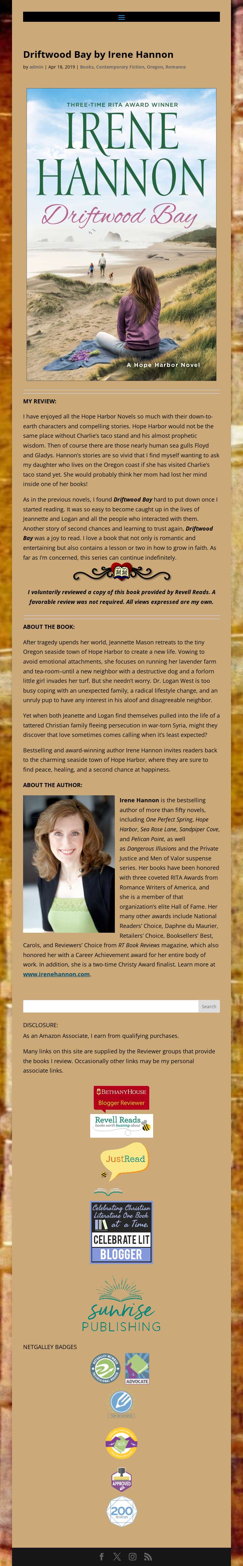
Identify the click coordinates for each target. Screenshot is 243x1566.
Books (87, 67)
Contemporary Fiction (120, 67)
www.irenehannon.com (56, 974)
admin (36, 67)
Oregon (155, 67)
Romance (175, 67)
